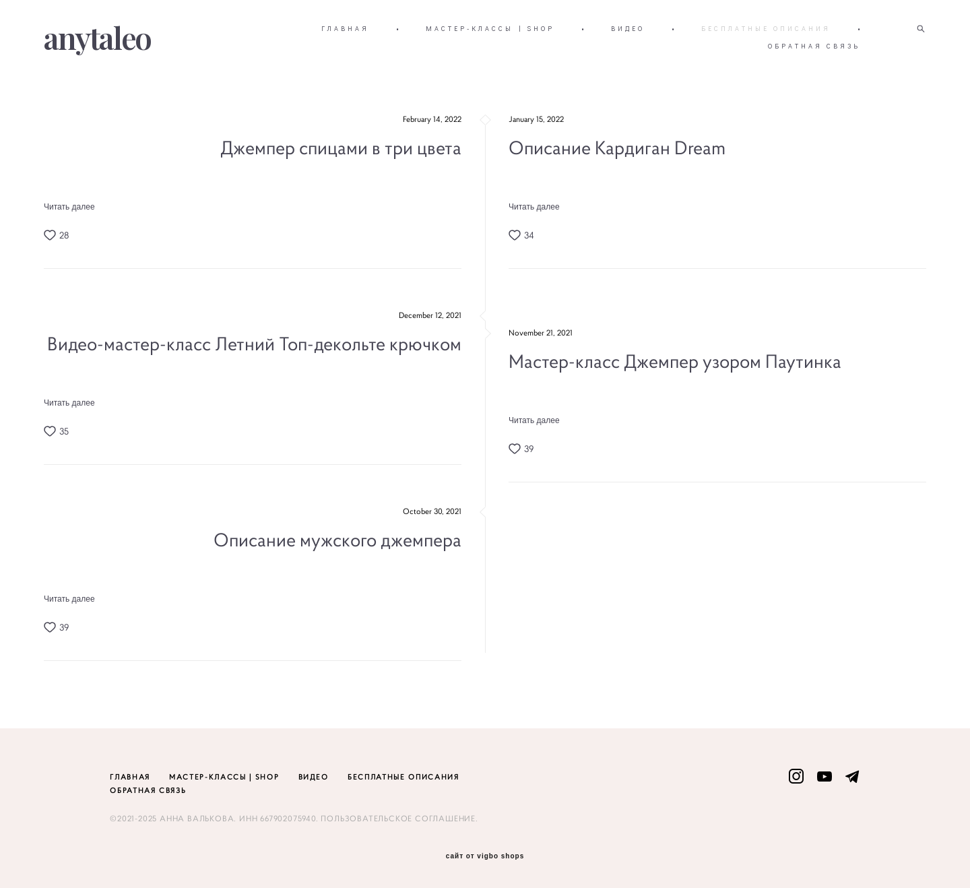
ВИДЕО (628, 28)
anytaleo (97, 37)
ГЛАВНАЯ (345, 28)
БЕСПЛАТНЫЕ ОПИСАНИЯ (766, 28)
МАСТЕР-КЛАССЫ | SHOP (490, 28)
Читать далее (69, 207)
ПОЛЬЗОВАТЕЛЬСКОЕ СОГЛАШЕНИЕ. (399, 818)
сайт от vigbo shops (485, 856)
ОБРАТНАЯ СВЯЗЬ (814, 46)
